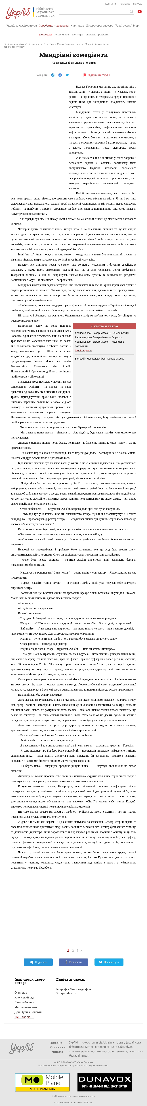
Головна (55, 1043)
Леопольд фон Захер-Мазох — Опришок (99, 337)
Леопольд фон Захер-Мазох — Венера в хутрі (102, 333)
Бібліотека (45, 34)
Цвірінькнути (109, 962)
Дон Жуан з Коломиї (28, 1012)
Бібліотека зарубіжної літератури (21, 44)
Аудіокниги (61, 34)
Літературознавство (99, 25)
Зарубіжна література (53, 27)
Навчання (77, 25)
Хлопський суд (24, 997)
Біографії (77, 34)
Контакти (110, 3)
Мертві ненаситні (25, 1007)
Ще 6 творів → (24, 1017)
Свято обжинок (24, 1002)
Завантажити (140, 45)
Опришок (20, 992)
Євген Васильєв (85, 1062)
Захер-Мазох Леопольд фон (65, 44)
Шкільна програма (97, 34)
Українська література (22, 25)
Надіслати (38, 962)
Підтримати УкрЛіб (96, 75)
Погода (137, 3)
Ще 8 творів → (83, 350)
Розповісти (73, 962)
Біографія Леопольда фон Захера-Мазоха (99, 358)
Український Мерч (127, 25)
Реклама (124, 3)
